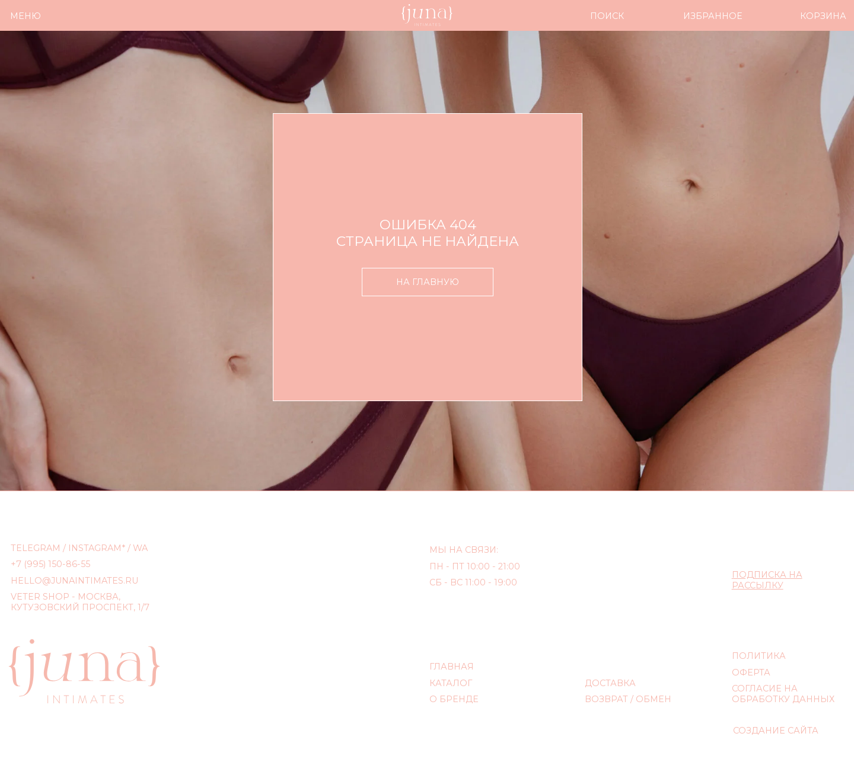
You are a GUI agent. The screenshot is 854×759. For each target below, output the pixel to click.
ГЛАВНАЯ (451, 666)
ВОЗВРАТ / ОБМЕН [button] (628, 699)
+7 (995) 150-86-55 (50, 564)
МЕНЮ (25, 16)
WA (140, 548)
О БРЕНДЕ (454, 699)
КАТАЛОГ (450, 683)
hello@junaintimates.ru (74, 580)
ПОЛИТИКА (759, 656)
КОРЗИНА (823, 16)
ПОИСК (607, 16)
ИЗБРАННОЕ (713, 16)
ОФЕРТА (751, 672)
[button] (767, 580)
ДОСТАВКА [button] (610, 683)
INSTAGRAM (95, 548)
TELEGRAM (35, 548)
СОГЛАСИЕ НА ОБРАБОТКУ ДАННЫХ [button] (783, 693)
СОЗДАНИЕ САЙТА (775, 730)
